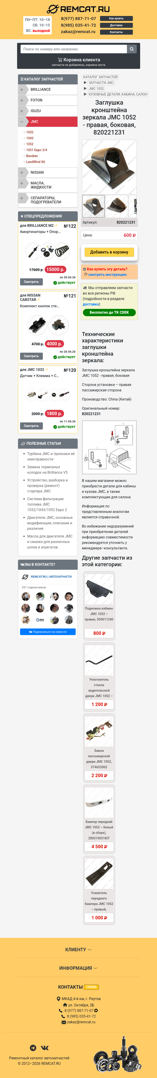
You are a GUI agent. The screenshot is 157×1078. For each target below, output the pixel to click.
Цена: (88, 235)
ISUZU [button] (36, 111)
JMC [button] (34, 121)
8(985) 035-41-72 (78, 25)
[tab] (48, 89)
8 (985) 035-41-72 (81, 1016)
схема (91, 987)
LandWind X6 (35, 162)
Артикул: (90, 222)
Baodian (32, 156)
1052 (29, 144)
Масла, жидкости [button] (41, 185)
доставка (91, 304)
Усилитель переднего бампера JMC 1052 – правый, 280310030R (99, 904)
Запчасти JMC (101, 83)
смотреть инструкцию (107, 274)
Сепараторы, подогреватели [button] (46, 200)
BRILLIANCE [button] (41, 89)
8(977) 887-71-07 (78, 18)
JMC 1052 (96, 89)
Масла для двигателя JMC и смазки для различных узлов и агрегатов (50, 541)
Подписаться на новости (48, 631)
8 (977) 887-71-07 (81, 1010)
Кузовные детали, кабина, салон (118, 94)
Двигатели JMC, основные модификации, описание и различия (50, 523)
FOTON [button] (36, 100)
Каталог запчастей (100, 77)
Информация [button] (78, 968)
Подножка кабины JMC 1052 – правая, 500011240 (99, 614)
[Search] (74, 49)
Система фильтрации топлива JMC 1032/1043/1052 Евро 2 (47, 504)
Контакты (116, 32)
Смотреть (31, 282)
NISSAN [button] (37, 172)
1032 (29, 132)
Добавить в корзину (109, 252)
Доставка (116, 25)
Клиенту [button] (78, 949)
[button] (132, 167)
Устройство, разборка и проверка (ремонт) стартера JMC (47, 485)
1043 (29, 138)
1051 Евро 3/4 (36, 150)
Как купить (116, 18)
